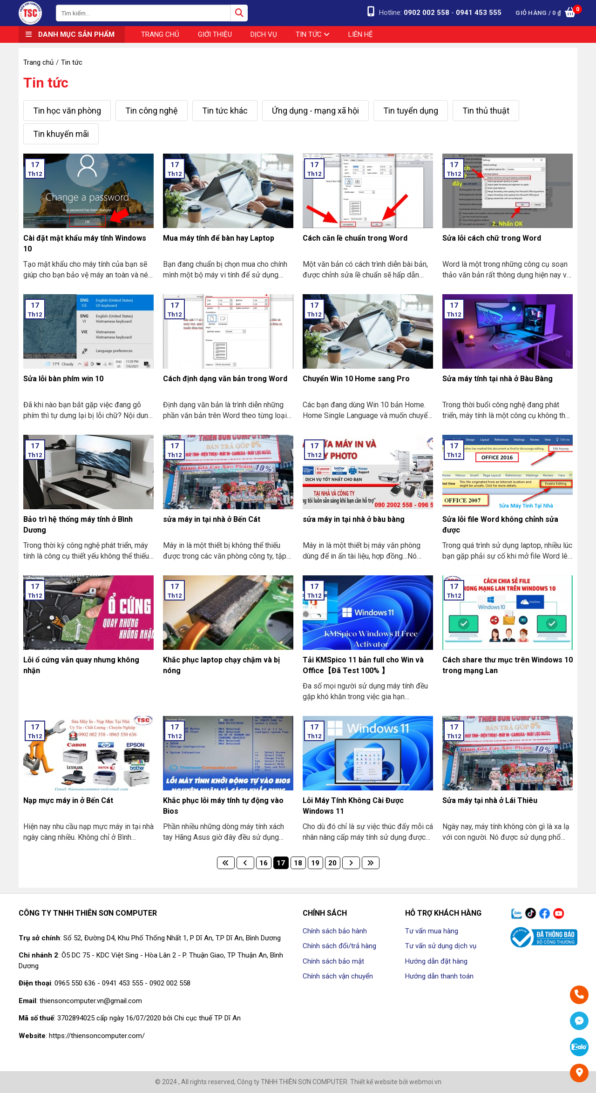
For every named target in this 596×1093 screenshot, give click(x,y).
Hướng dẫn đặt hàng (436, 961)
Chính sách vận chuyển (338, 976)
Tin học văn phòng (67, 110)
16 (263, 863)
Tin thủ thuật (485, 110)
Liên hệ (360, 34)
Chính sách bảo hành (335, 931)
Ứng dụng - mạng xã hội (315, 110)
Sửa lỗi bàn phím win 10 (63, 378)
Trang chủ (160, 34)
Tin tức (313, 34)
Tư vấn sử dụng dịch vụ (440, 946)
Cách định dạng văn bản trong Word (225, 378)
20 (332, 863)
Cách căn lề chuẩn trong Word (355, 238)
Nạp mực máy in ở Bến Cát (68, 800)
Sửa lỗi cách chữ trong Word (491, 238)
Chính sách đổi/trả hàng (339, 946)
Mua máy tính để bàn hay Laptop (218, 238)
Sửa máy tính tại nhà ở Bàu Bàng (497, 378)
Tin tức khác (225, 110)
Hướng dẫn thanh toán (439, 976)
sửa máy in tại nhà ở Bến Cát (211, 519)
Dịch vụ (264, 34)
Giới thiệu (215, 34)
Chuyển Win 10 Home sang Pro (356, 378)
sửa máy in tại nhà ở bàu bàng (354, 519)
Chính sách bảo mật (333, 961)
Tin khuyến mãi (61, 134)
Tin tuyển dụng (410, 110)
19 (315, 863)
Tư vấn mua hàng (431, 931)
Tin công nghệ (151, 110)
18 (298, 863)
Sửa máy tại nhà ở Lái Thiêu (489, 800)
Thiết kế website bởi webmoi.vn (395, 1082)
